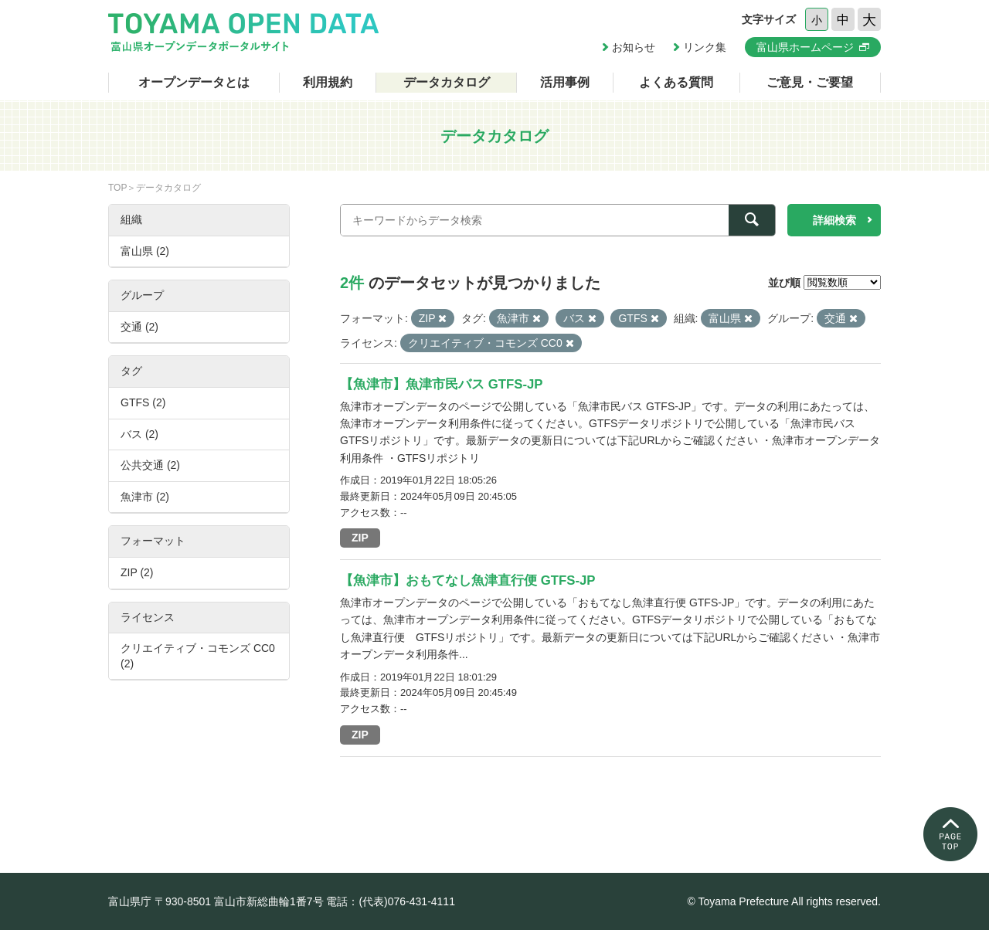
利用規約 (327, 82)
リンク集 (704, 47)
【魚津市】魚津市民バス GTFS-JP (441, 384)
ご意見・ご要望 (809, 82)
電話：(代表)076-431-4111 (390, 901)
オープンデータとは (194, 82)
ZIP (360, 537)
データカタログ (446, 82)
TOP (117, 187)
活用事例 (565, 82)
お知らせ (633, 47)
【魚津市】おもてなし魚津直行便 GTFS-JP (468, 580)
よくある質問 (676, 82)
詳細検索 (834, 220)
